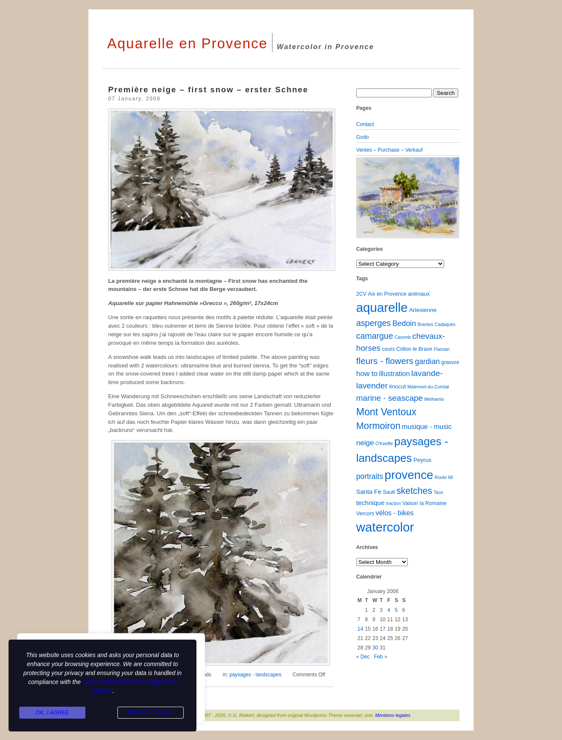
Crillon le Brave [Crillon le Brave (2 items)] (414, 349)
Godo (362, 137)
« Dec (363, 657)
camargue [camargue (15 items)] (374, 336)
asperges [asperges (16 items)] (373, 323)
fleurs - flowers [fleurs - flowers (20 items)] (384, 361)
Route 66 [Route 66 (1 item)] (444, 477)
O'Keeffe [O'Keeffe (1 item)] (384, 443)
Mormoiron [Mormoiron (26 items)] (378, 425)
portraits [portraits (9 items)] (369, 476)
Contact (365, 124)
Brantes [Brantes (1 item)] (425, 324)
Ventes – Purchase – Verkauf (389, 150)
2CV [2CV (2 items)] (361, 294)
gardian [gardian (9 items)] (427, 361)
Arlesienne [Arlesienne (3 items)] (422, 310)
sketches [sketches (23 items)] (414, 491)
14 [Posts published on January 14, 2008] (360, 629)
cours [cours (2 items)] (388, 349)
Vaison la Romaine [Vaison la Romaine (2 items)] (424, 503)
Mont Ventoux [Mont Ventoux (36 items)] (386, 411)
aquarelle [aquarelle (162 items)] (382, 307)
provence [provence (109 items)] (409, 475)
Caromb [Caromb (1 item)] (403, 337)
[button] (364, 198)
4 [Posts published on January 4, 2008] (388, 610)
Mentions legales (393, 715)
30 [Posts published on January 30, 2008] (375, 648)
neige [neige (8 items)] (365, 443)
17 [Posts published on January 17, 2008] (382, 629)
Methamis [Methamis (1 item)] (434, 399)
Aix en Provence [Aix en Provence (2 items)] (387, 294)
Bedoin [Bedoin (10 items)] (404, 323)
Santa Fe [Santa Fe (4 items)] (368, 491)
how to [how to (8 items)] (367, 374)
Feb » (380, 657)
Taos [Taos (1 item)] (438, 492)
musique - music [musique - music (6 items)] (427, 426)
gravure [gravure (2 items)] (450, 362)
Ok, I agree (52, 713)
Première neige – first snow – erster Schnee (208, 89)
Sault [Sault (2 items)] (389, 492)
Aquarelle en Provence (187, 43)
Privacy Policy (150, 713)
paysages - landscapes (255, 675)
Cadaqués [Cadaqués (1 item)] (445, 324)
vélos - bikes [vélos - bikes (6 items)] (394, 513)
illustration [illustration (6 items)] (394, 373)
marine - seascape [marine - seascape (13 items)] (389, 397)
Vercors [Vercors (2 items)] (365, 514)
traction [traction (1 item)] (393, 503)
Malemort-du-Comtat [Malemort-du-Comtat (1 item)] (428, 386)
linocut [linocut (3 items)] (397, 386)
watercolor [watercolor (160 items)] (385, 527)
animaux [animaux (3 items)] (419, 294)
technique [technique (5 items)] (370, 502)
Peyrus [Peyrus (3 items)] (422, 460)
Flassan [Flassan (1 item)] (442, 349)
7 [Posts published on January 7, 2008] (358, 620)
